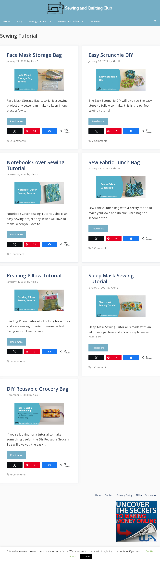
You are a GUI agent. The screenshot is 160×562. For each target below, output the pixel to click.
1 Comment (17, 254)
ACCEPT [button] (86, 556)
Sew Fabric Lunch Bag (114, 162)
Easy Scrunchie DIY (110, 55)
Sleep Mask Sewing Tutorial (111, 278)
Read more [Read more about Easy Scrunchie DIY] (98, 121)
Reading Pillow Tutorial (34, 275)
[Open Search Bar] (155, 21)
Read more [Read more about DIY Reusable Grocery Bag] (16, 455)
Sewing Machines (42, 21)
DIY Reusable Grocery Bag (37, 388)
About (98, 495)
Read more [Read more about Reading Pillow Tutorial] (16, 341)
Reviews (95, 21)
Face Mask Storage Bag (34, 55)
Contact (109, 495)
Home (6, 21)
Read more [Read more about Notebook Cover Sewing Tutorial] (16, 234)
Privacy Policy (124, 495)
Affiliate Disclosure (146, 495)
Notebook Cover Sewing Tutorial (35, 165)
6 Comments (18, 474)
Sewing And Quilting (72, 21)
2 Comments (18, 140)
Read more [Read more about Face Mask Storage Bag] (16, 121)
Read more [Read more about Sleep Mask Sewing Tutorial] (98, 347)
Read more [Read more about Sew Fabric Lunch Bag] (98, 228)
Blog (19, 21)
